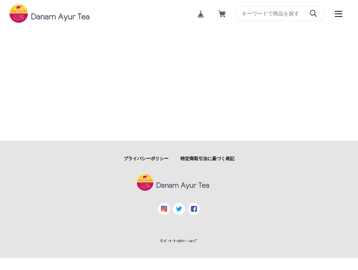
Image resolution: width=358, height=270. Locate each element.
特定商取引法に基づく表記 (207, 158)
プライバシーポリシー (146, 158)
